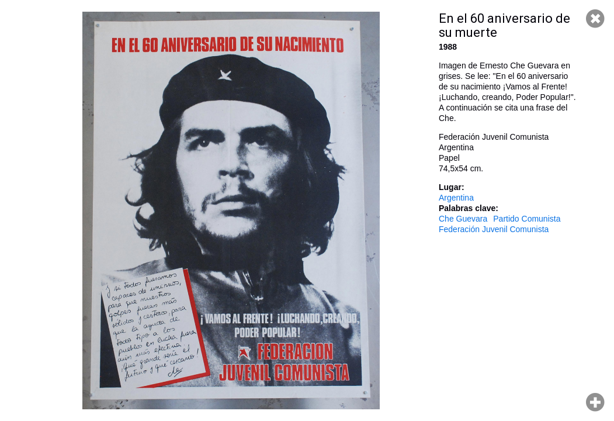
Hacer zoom (595, 402)
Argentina (456, 197)
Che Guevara (463, 218)
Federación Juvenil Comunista (494, 229)
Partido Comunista (526, 218)
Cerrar (595, 19)
